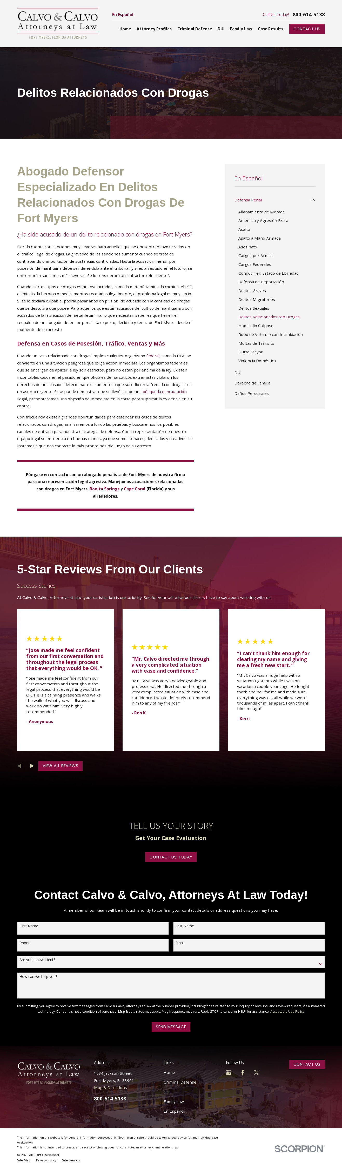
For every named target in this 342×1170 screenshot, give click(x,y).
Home (169, 1072)
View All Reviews (60, 765)
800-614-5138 (309, 14)
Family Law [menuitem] (241, 28)
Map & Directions (110, 1087)
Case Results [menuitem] (270, 28)
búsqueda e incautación (165, 391)
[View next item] (32, 766)
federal (152, 355)
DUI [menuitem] (221, 28)
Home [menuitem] (125, 28)
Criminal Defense (180, 1082)
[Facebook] (242, 1072)
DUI (167, 1091)
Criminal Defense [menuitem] (194, 28)
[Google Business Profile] (228, 1072)
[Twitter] (256, 1072)
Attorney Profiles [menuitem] (154, 28)
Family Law (174, 1101)
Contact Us (307, 29)
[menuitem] (271, 200)
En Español (122, 14)
